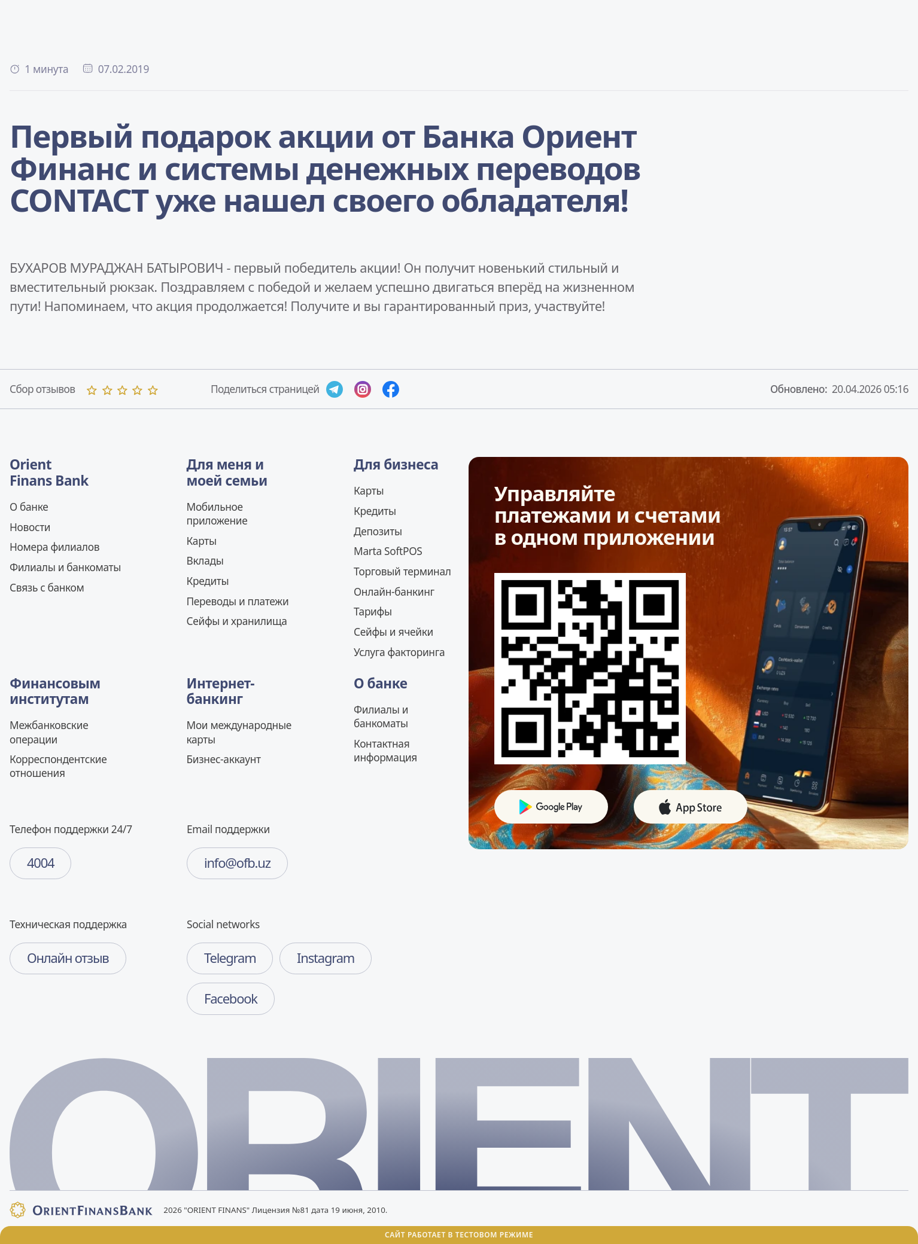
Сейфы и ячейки (393, 631)
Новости (30, 527)
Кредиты (208, 581)
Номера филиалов (54, 546)
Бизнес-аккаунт (224, 759)
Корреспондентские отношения (58, 766)
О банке (29, 506)
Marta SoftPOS (388, 551)
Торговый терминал (402, 571)
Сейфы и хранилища (237, 621)
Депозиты (378, 531)
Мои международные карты (239, 732)
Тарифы (373, 611)
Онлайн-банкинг (394, 591)
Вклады (205, 560)
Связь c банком (47, 587)
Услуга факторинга (399, 652)
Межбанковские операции (49, 732)
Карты (202, 540)
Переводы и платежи (238, 601)
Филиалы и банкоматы (65, 567)
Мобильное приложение (217, 513)
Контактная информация (385, 750)
